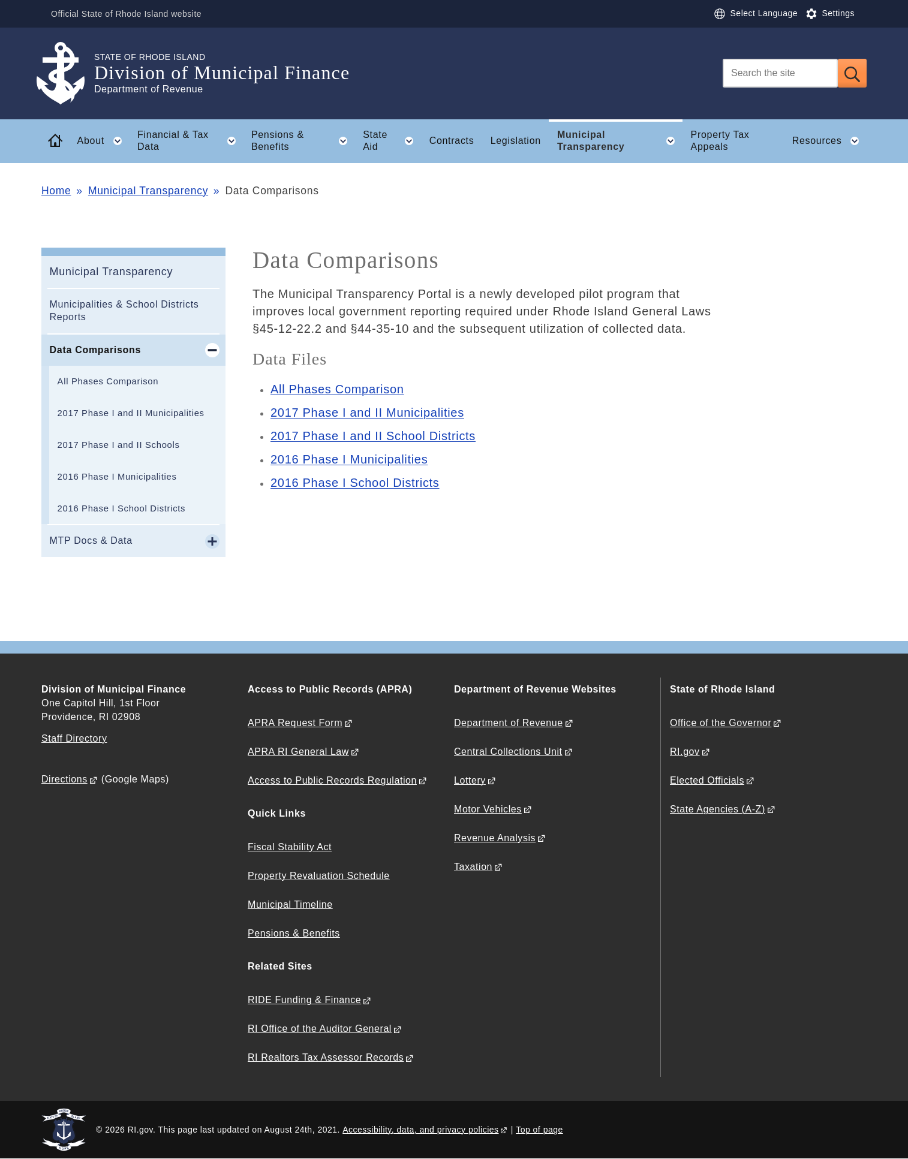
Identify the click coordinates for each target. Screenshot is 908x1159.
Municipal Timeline (290, 904)
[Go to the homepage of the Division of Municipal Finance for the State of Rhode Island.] (67, 73)
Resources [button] (829, 141)
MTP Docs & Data (91, 540)
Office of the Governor (720, 723)
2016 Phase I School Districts (122, 508)
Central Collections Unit (508, 751)
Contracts (451, 141)
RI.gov (685, 751)
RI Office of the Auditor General (320, 1028)
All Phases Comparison (108, 381)
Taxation (473, 867)
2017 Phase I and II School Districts (373, 435)
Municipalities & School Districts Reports (124, 310)
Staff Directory (74, 738)
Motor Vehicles (488, 809)
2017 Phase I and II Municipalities (131, 413)
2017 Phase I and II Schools (119, 445)
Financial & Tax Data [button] (190, 141)
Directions (64, 779)
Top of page (539, 1129)
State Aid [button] (392, 141)
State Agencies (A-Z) (717, 809)
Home (56, 191)
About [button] (103, 141)
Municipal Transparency (148, 191)
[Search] (780, 73)
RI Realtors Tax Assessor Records (326, 1057)
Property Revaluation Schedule (319, 876)
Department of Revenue (508, 723)
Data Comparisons (96, 350)
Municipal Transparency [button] (619, 141)
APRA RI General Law (298, 751)
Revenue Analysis (495, 838)
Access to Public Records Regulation (332, 780)
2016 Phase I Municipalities (117, 476)
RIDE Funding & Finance (304, 1000)
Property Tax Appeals (720, 141)
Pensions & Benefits (294, 933)
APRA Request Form (295, 723)
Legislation (516, 141)
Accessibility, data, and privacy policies (420, 1129)
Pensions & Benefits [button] (303, 141)
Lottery (470, 780)
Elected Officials (707, 780)
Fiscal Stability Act (290, 847)
